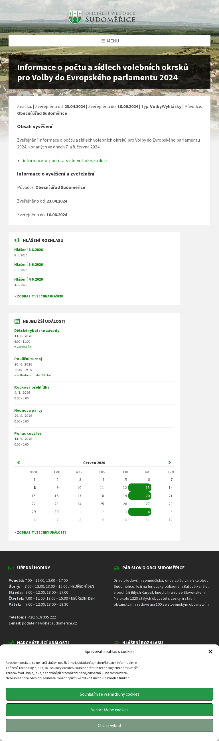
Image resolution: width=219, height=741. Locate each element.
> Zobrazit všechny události (40, 532)
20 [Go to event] (148, 495)
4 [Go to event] (149, 511)
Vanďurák (24, 346)
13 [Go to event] (148, 487)
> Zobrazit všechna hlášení (38, 296)
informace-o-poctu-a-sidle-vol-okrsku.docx (65, 160)
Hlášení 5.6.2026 (28, 264)
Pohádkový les (28, 433)
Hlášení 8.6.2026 (28, 249)
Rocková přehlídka (32, 387)
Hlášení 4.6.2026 (28, 279)
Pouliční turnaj (28, 358)
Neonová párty (28, 410)
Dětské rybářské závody (36, 330)
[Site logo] (101, 24)
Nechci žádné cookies (109, 710)
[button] (210, 651)
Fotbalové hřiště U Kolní (34, 375)
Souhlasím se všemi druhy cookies (109, 694)
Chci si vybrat (109, 725)
